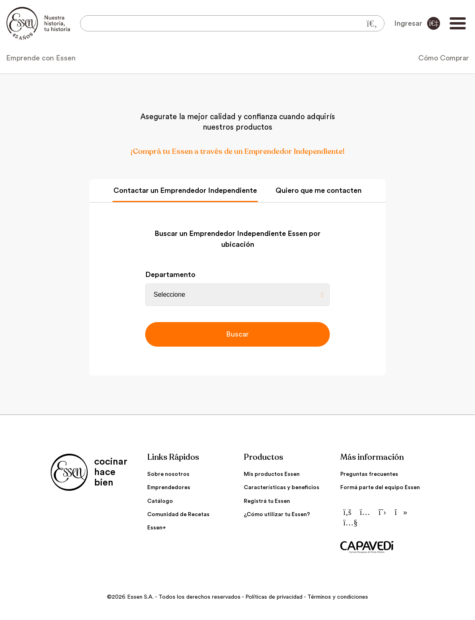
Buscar (237, 334)
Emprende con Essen (41, 58)
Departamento (170, 274)
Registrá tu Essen (267, 501)
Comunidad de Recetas (178, 514)
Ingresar (417, 23)
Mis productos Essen (272, 474)
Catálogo (160, 501)
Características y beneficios (281, 487)
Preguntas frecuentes (369, 474)
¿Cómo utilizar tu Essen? (277, 514)
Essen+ (156, 528)
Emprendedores (168, 487)
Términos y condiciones (337, 597)
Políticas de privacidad (273, 597)
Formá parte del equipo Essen (380, 487)
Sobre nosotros (168, 474)
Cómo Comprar (443, 58)
